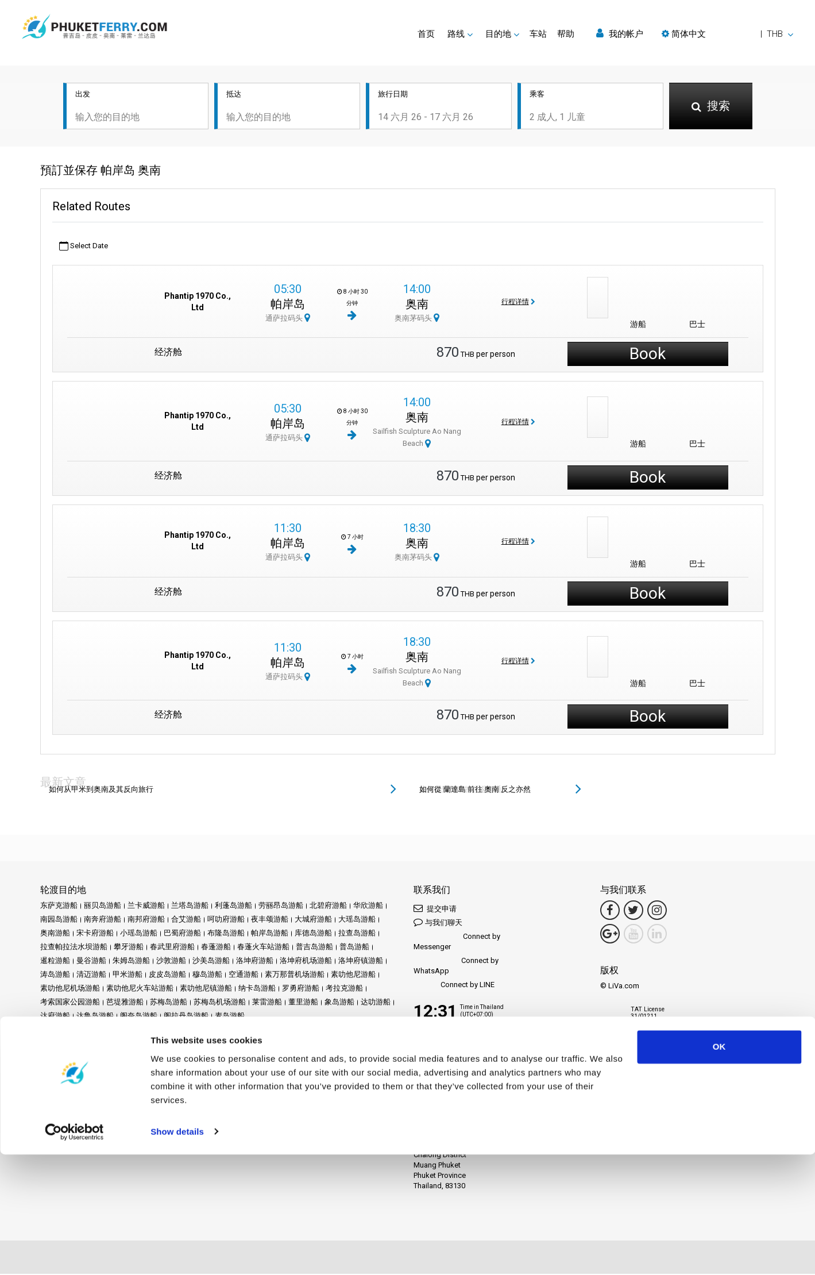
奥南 (416, 304)
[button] (727, 34)
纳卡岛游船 (257, 989)
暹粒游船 (55, 961)
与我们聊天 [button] (438, 923)
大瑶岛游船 (357, 920)
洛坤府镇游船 (360, 961)
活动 (217, 1055)
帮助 (565, 34)
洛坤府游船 (254, 961)
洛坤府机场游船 (306, 961)
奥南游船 (55, 934)
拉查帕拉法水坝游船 (73, 947)
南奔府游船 (102, 920)
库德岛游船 (313, 934)
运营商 (264, 1055)
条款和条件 (95, 1069)
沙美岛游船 (211, 961)
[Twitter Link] (633, 911)
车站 (538, 34)
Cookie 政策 (176, 1069)
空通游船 (243, 975)
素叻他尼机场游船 (70, 989)
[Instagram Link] (657, 911)
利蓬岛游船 (233, 906)
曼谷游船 (91, 961)
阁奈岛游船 (138, 1016)
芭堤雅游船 (125, 1003)
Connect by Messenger (457, 942)
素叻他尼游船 (353, 975)
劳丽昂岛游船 (280, 906)
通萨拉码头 (287, 318)
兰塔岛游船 (189, 906)
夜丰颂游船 (269, 920)
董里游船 (303, 1003)
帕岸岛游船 (269, 934)
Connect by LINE (454, 986)
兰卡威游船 (146, 906)
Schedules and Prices (125, 1055)
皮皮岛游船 (167, 975)
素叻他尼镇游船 (206, 989)
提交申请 (435, 909)
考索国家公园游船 (70, 1003)
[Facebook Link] (610, 911)
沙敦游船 (171, 961)
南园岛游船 (59, 920)
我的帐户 (619, 33)
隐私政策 (135, 1069)
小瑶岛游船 (138, 934)
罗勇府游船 (300, 989)
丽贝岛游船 (102, 906)
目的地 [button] (498, 34)
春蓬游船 (216, 947)
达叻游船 (376, 1003)
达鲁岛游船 (95, 1016)
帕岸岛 (288, 304)
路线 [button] (456, 34)
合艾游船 (186, 920)
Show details (177, 1252)
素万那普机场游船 (295, 975)
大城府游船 (313, 920)
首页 (426, 34)
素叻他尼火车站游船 (139, 989)
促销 (196, 1055)
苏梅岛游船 (168, 1003)
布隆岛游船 (226, 934)
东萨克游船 (59, 906)
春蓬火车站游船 (263, 947)
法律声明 (55, 1069)
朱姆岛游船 (131, 961)
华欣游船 (368, 906)
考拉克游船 (344, 989)
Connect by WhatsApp (456, 966)
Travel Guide (359, 1055)
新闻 (238, 1055)
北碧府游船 (328, 906)
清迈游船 (91, 975)
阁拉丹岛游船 (186, 1016)
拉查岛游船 (357, 934)
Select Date (83, 247)
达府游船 (55, 1016)
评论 (288, 1055)
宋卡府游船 (95, 934)
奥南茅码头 (417, 318)
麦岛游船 (230, 1016)
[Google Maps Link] (610, 935)
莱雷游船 (267, 1003)
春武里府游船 (172, 947)
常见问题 (318, 1055)
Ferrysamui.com (66, 1108)
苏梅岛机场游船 (220, 1003)
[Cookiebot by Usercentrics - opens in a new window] (74, 1252)
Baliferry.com (120, 1108)
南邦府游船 (146, 920)
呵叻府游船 (226, 920)
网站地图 (218, 1069)
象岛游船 (339, 1003)
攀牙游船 (129, 947)
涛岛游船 (55, 975)
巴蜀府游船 (182, 934)
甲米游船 (127, 975)
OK (719, 1168)
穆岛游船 (207, 975)
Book (647, 354)
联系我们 (254, 1069)
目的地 (72, 1055)
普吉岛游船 (314, 947)
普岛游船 (354, 947)
